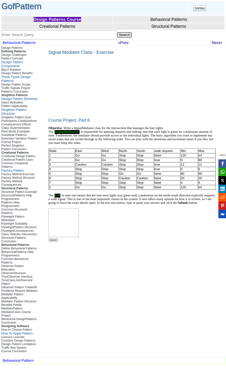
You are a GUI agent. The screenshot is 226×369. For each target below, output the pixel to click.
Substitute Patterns (14, 135)
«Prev (123, 42)
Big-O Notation (11, 69)
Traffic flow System (14, 347)
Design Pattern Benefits (17, 73)
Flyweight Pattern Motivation (13, 218)
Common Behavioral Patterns (15, 260)
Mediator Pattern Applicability (12, 296)
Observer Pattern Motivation (13, 267)
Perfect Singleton (13, 145)
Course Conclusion (14, 351)
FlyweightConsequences (18, 230)
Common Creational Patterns (15, 165)
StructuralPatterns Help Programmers (17, 197)
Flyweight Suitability (15, 223)
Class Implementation (16, 128)
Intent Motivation (12, 102)
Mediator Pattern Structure (19, 301)
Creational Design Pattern (18, 156)
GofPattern (21, 6)
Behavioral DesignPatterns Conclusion (19, 320)
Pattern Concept (12, 58)
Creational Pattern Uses (17, 159)
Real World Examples (16, 131)
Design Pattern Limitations (19, 344)
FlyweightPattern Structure (19, 227)
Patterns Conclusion (15, 91)
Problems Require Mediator (20, 290)
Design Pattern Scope (16, 84)
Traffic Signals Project (16, 88)
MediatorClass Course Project (16, 313)
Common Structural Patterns (14, 211)
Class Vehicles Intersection (19, 234)
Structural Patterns (168, 26)
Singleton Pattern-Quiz (16, 117)
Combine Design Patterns (18, 340)
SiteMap (200, 8)
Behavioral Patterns (168, 19)
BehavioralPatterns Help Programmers (18, 253)
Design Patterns (12, 47)
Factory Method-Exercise (18, 174)
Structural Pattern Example (19, 192)
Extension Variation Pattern (19, 138)
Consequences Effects (16, 124)
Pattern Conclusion (14, 149)
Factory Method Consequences (12, 183)
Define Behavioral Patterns (19, 248)
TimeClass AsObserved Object (17, 281)
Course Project (11, 142)
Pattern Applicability (14, 106)
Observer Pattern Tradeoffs (19, 287)
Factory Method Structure (18, 177)
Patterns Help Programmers (11, 204)
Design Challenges (14, 55)
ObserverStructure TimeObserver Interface (17, 274)
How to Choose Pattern (17, 329)
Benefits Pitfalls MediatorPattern (12, 306)
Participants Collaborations (19, 120)
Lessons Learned (13, 337)
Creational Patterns (57, 26)
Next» (217, 42)
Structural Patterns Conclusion (14, 239)
